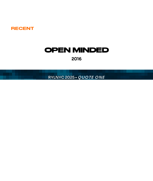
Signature (95, 28)
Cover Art (56, 28)
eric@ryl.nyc (22, 10)
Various (129, 28)
